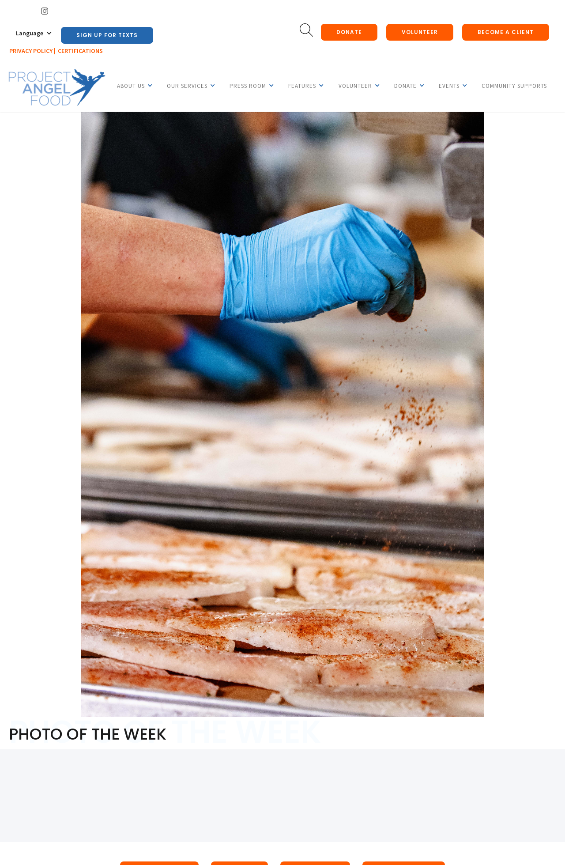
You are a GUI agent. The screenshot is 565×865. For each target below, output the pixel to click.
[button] (34, 33)
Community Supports (514, 86)
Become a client (506, 32)
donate (349, 32)
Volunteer (420, 32)
